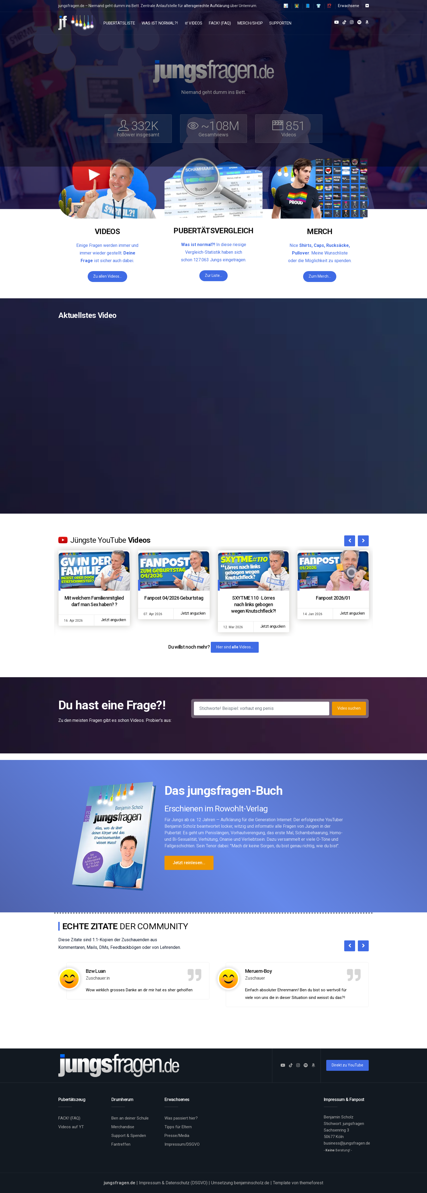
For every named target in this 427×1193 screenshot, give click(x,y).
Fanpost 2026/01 (333, 598)
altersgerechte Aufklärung (206, 6)
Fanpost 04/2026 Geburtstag (173, 598)
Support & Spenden (128, 1135)
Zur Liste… (213, 275)
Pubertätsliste (119, 23)
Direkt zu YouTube (347, 1065)
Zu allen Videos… (107, 276)
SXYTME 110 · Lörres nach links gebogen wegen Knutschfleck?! (253, 604)
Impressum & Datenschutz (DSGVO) (173, 1182)
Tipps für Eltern (178, 1126)
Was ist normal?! (160, 23)
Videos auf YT (71, 1126)
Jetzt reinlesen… (189, 862)
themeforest (311, 1182)
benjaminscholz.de (251, 1182)
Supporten (280, 23)
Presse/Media (176, 1135)
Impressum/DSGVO (182, 1144)
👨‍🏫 (296, 6)
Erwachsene (348, 6)
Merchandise (122, 1126)
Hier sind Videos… (234, 647)
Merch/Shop (250, 23)
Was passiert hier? (181, 1118)
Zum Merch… (320, 276)
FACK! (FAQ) (220, 23)
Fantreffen (120, 1144)
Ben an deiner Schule (130, 1118)
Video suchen (349, 708)
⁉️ (329, 6)
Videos (193, 23)
